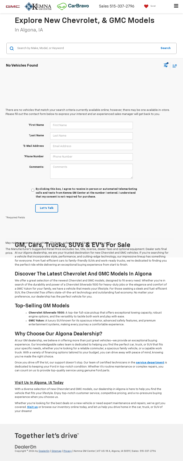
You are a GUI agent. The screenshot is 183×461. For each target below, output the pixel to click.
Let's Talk (46, 208)
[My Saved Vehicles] (149, 6)
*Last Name (36, 135)
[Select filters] (165, 65)
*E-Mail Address (33, 146)
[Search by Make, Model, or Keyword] (87, 48)
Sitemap (56, 451)
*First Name (36, 125)
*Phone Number (34, 156)
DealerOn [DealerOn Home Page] (44, 451)
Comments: (36, 167)
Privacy (67, 451)
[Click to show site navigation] (176, 6)
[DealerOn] (26, 446)
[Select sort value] (173, 66)
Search (166, 48)
